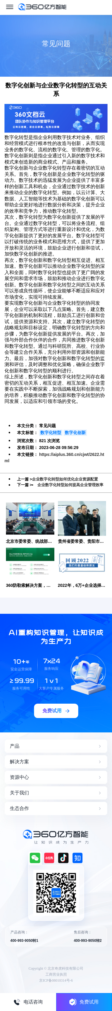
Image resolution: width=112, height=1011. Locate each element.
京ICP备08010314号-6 (56, 980)
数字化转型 (50, 432)
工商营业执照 (56, 974)
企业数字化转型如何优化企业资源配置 (65, 479)
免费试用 (84, 1001)
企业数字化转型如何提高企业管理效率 (70, 485)
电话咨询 (28, 1002)
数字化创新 (75, 432)
